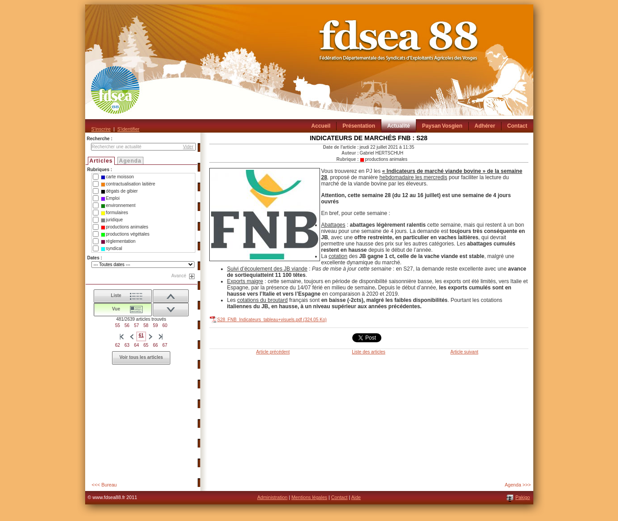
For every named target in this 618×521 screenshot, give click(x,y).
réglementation (118, 241)
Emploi (110, 198)
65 (145, 345)
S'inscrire (101, 129)
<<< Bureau (104, 484)
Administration (272, 497)
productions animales (124, 227)
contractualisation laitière (128, 184)
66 (155, 345)
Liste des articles (368, 351)
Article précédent (273, 351)
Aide (356, 497)
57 (136, 325)
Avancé (178, 275)
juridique (112, 220)
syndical (111, 248)
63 (127, 345)
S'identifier (128, 129)
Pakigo (522, 497)
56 (127, 325)
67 (164, 345)
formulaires (114, 212)
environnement (118, 205)
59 (155, 325)
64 (136, 345)
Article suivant (464, 351)
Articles (101, 161)
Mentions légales (309, 497)
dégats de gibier (119, 191)
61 (140, 335)
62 (117, 345)
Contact (339, 497)
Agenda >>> (518, 484)
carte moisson (117, 177)
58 (145, 325)
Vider (188, 146)
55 (117, 325)
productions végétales (125, 234)
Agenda (130, 161)
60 (164, 325)
